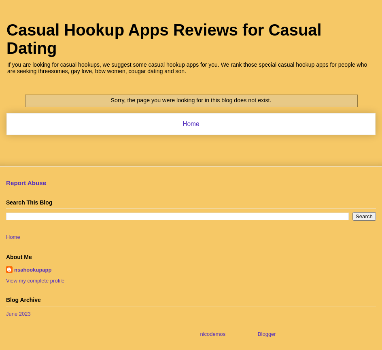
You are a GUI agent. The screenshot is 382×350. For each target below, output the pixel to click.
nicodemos (212, 334)
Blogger (267, 334)
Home (191, 123)
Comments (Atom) (207, 145)
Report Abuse (26, 182)
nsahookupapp (32, 270)
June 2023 (18, 314)
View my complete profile (35, 281)
